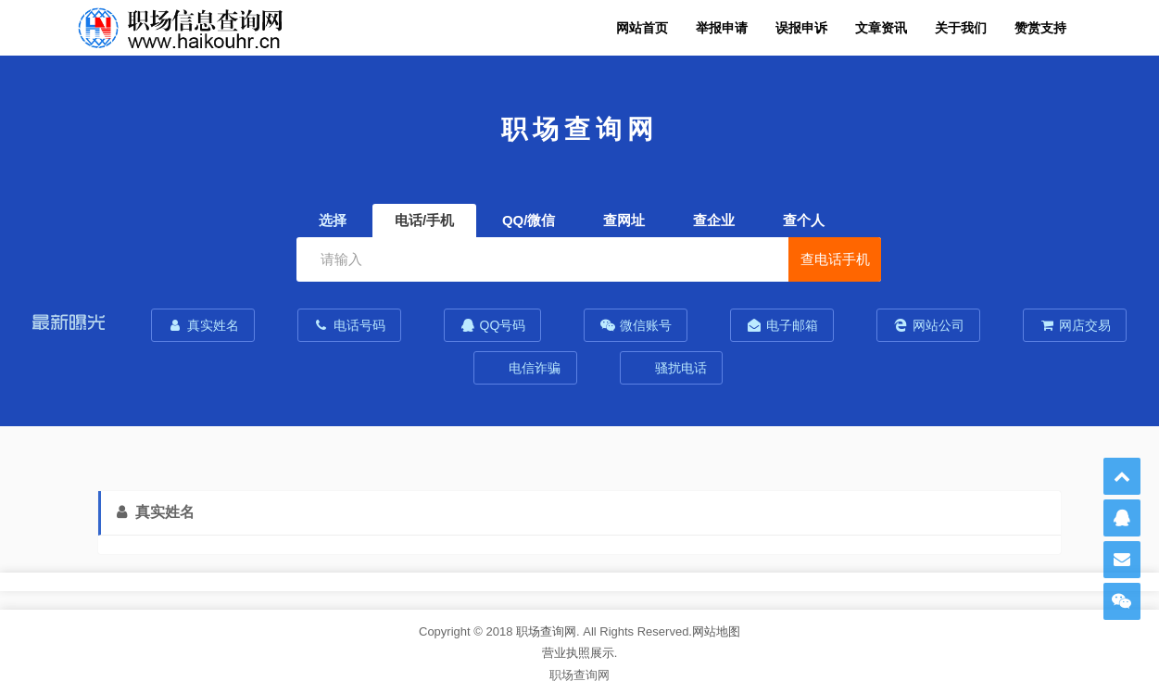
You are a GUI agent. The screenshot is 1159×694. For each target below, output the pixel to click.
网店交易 (1075, 325)
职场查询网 (546, 631)
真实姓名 (203, 325)
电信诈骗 (533, 367)
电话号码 (349, 325)
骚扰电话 (680, 367)
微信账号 (635, 325)
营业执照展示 (578, 653)
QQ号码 (493, 325)
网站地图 (716, 631)
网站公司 (928, 325)
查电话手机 (835, 259)
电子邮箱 (782, 325)
